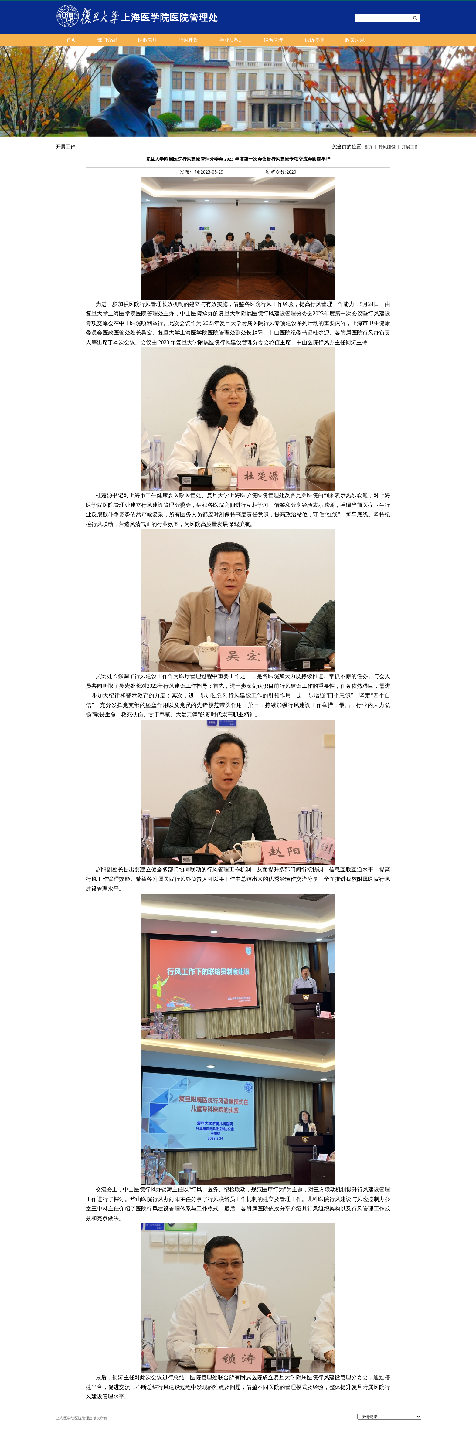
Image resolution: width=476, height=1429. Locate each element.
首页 (368, 147)
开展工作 (410, 147)
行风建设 (387, 147)
